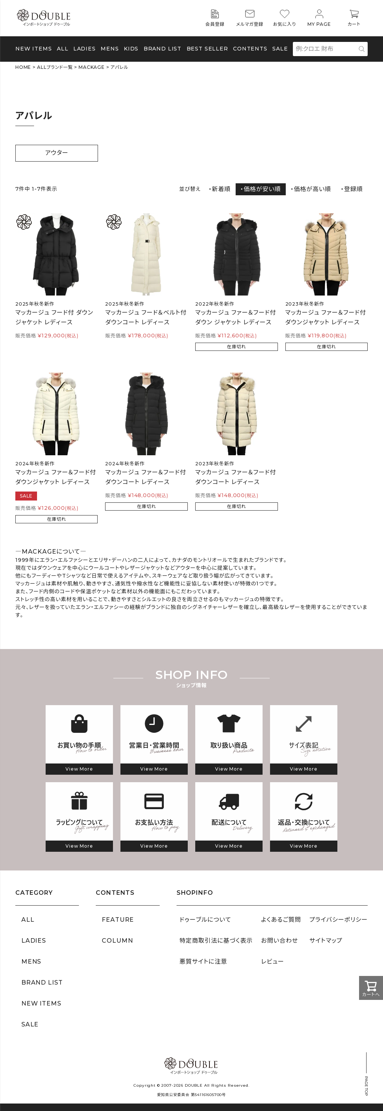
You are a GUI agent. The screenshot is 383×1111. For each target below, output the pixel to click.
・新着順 (219, 189)
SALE (280, 48)
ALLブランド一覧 (55, 67)
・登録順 (352, 189)
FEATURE (118, 919)
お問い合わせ (279, 940)
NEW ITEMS (33, 48)
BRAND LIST (162, 48)
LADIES (33, 940)
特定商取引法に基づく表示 (216, 940)
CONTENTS (250, 48)
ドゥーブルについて (205, 919)
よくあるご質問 (281, 919)
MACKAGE (92, 67)
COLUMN (117, 940)
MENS (110, 48)
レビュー (272, 961)
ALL (62, 48)
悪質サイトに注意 (203, 961)
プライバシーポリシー (338, 919)
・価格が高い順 (311, 189)
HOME (23, 67)
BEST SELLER (207, 48)
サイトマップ (325, 940)
